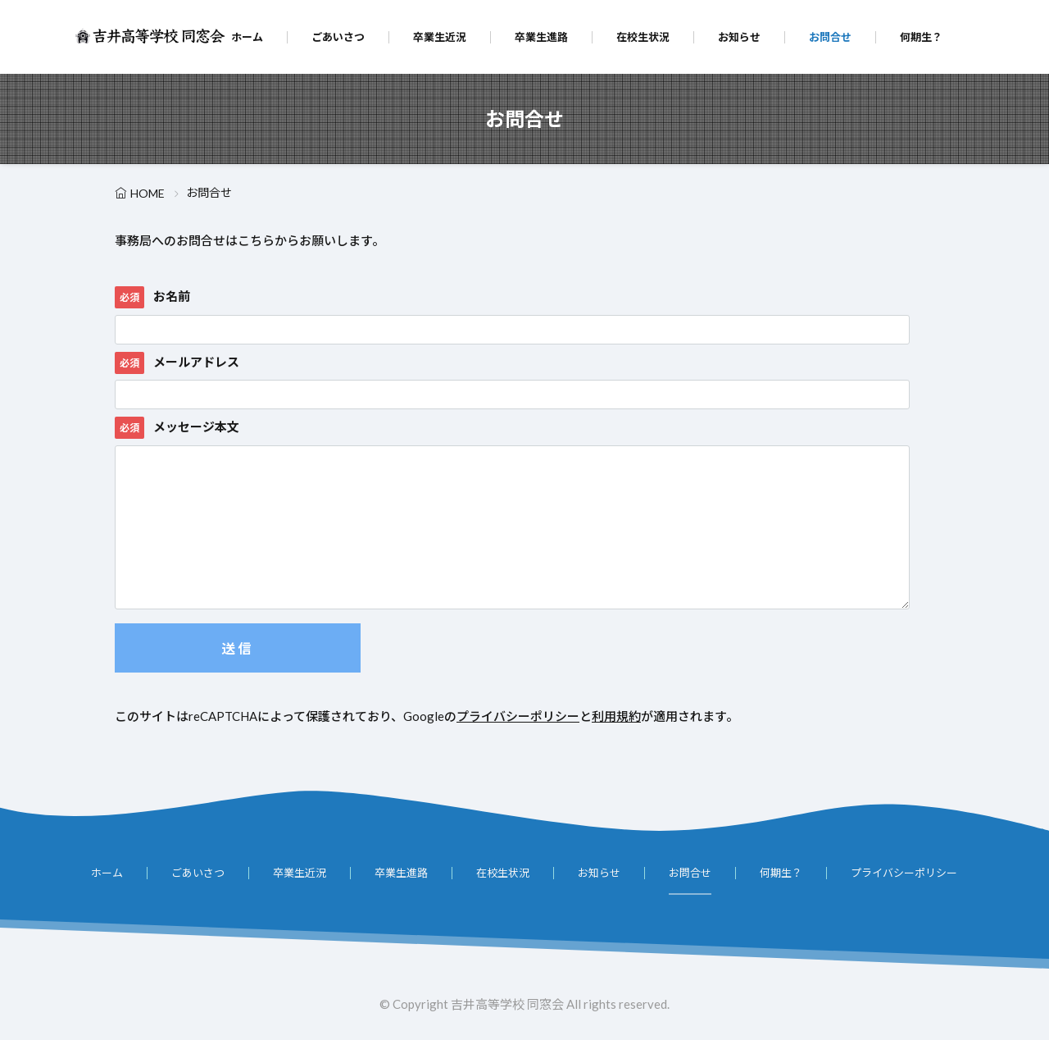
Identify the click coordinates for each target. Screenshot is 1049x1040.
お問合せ (830, 36)
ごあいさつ (338, 36)
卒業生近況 (439, 36)
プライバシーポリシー (517, 716)
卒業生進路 (541, 36)
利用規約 (616, 716)
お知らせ (739, 36)
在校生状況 (643, 36)
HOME (147, 193)
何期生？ (921, 36)
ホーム (247, 36)
